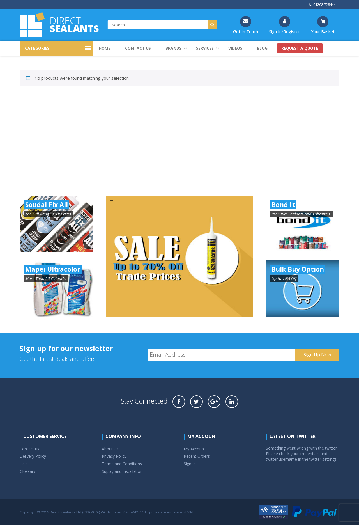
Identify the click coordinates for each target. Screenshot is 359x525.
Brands (173, 48)
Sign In (190, 463)
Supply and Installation (122, 471)
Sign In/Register (284, 25)
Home (105, 48)
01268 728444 (322, 4)
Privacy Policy (114, 456)
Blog (262, 48)
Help (24, 463)
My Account (194, 448)
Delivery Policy (33, 456)
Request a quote (299, 48)
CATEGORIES (37, 48)
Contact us (138, 48)
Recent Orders (197, 456)
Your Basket (323, 25)
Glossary (27, 471)
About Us (110, 448)
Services (205, 48)
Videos (235, 48)
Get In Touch (245, 25)
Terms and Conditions (122, 463)
